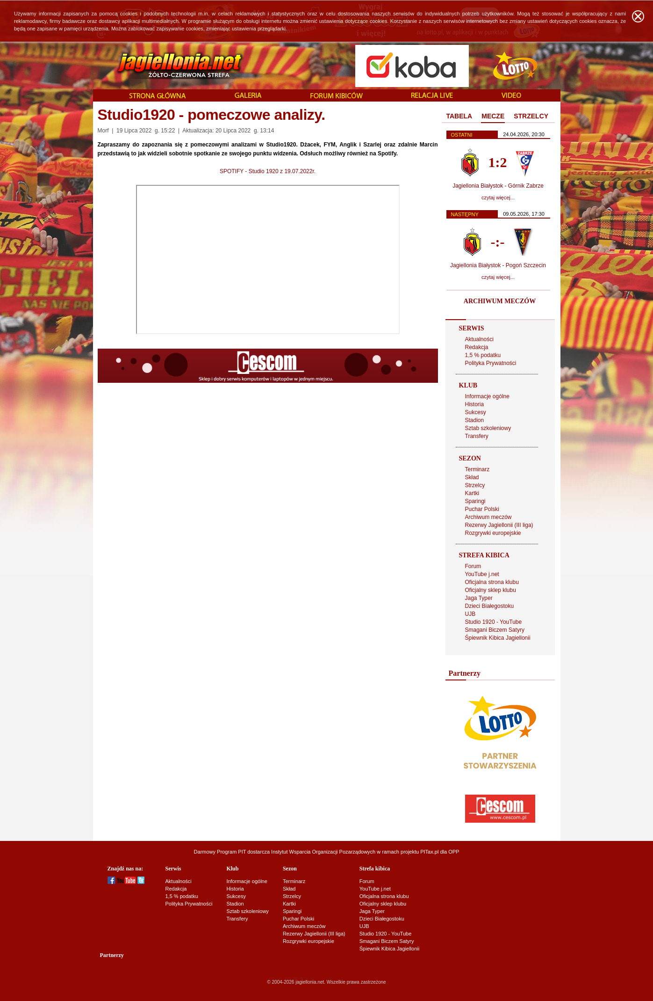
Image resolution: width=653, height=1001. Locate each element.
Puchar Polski (482, 509)
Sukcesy (475, 412)
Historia (474, 404)
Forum (473, 566)
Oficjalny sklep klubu (490, 590)
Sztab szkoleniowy (488, 428)
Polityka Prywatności (491, 363)
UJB (470, 614)
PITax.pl (429, 852)
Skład (472, 477)
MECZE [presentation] (492, 116)
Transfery (476, 436)
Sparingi (475, 501)
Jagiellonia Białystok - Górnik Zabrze (498, 186)
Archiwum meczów (488, 517)
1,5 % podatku (483, 355)
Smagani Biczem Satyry (494, 630)
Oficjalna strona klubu (492, 582)
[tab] (459, 116)
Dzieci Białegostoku (489, 606)
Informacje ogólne (487, 396)
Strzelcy (475, 485)
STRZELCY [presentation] (531, 116)
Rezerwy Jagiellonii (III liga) (499, 525)
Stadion (474, 420)
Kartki (472, 493)
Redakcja (476, 347)
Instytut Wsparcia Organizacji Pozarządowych (323, 852)
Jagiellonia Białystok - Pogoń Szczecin (498, 265)
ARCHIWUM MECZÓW (500, 301)
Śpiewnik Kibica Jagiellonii (498, 638)
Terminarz (477, 469)
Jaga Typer (479, 598)
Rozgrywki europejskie (493, 533)
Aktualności (479, 339)
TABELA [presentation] (459, 116)
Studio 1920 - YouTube (493, 622)
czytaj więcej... (498, 197)
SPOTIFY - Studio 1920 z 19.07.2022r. (268, 171)
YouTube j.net (482, 574)
